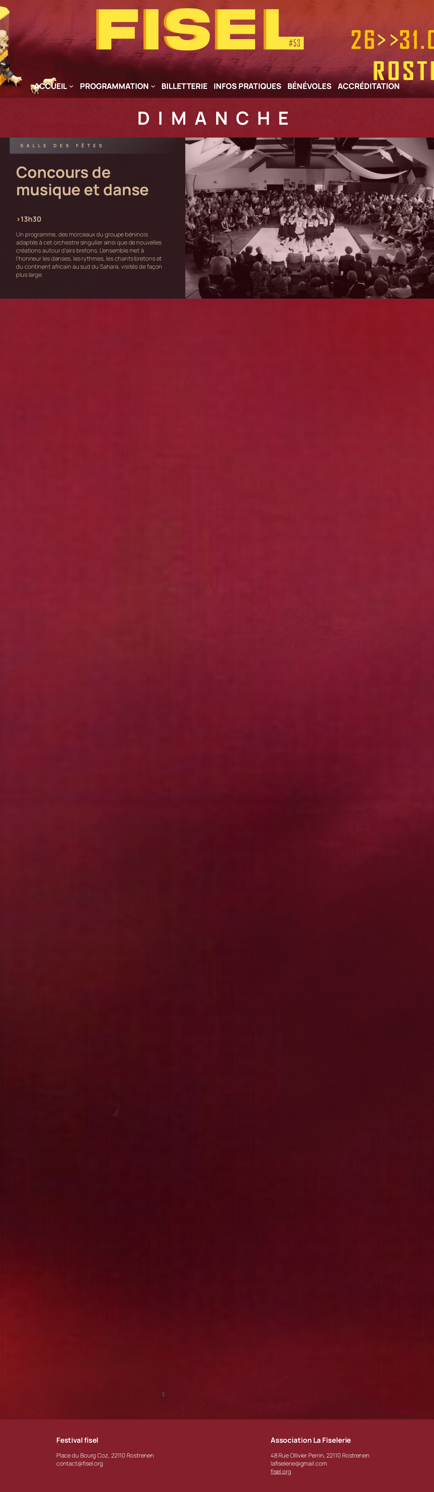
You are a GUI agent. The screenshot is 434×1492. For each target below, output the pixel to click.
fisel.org (281, 1471)
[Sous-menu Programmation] (153, 86)
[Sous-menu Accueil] (71, 86)
